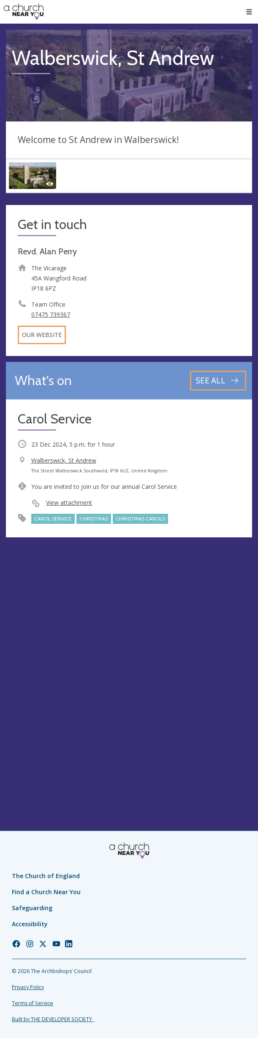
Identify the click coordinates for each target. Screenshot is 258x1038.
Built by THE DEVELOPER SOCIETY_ (53, 1019)
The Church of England (46, 876)
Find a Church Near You (46, 892)
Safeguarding (32, 908)
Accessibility (30, 924)
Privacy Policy (28, 987)
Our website (42, 335)
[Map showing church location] (129, 666)
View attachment (69, 503)
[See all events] (218, 381)
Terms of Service (32, 1003)
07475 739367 (50, 314)
